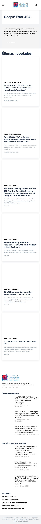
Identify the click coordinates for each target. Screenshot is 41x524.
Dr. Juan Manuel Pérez (11, 100)
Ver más (8, 104)
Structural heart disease (12, 134)
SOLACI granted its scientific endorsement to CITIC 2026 (17, 293)
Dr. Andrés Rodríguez (21, 434)
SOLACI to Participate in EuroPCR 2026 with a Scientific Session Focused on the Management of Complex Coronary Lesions (20, 192)
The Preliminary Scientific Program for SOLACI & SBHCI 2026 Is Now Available (20, 244)
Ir (6, 210)
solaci (6, 206)
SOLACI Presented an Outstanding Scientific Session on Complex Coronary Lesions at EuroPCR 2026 (26, 465)
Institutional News (11, 185)
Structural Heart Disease (12, 82)
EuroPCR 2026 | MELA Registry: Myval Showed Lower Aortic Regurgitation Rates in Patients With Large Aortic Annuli (26, 429)
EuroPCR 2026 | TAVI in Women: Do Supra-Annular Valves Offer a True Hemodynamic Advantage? (17, 87)
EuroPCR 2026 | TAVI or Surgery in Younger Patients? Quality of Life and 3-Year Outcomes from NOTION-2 (20, 139)
